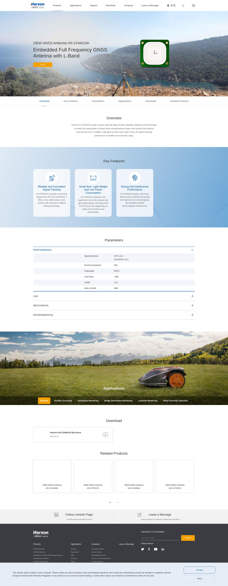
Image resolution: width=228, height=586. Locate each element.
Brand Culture (96, 552)
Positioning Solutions (41, 558)
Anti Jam (74, 558)
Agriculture (75, 552)
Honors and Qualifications (100, 558)
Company (128, 5)
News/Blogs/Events (98, 555)
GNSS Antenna (38, 549)
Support (93, 5)
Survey (73, 549)
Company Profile (97, 549)
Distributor (111, 5)
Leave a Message (150, 5)
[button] (183, 6)
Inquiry (42, 66)
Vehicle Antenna (39, 552)
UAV (72, 555)
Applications (75, 5)
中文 (173, 5)
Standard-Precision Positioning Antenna (48, 555)
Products (57, 5)
